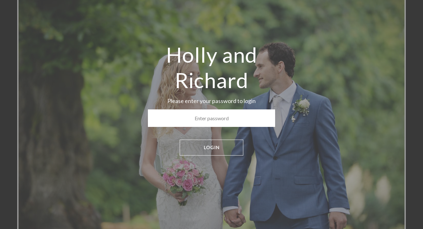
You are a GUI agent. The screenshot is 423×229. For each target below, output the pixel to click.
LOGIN (211, 147)
